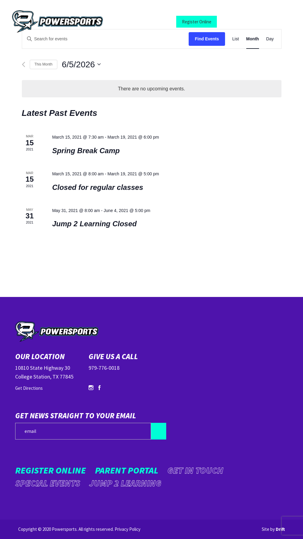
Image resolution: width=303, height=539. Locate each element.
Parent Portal (241, 22)
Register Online (196, 22)
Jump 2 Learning (125, 483)
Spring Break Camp (86, 151)
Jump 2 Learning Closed (94, 224)
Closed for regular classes (97, 187)
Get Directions (29, 388)
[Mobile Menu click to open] (274, 22)
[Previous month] (23, 64)
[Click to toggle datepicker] (81, 64)
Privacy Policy (127, 529)
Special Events (47, 483)
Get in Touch (195, 470)
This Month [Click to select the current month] (43, 64)
